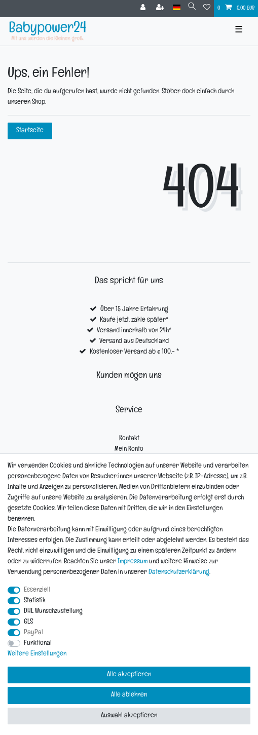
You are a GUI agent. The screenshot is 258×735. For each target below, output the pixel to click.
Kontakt (129, 439)
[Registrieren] (161, 8)
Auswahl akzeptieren (129, 716)
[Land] (176, 8)
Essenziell (37, 590)
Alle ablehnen (129, 695)
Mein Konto (129, 449)
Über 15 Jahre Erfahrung (134, 309)
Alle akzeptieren (129, 675)
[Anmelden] (144, 8)
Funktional (38, 643)
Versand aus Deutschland (134, 341)
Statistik (35, 601)
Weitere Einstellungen (37, 654)
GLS (28, 622)
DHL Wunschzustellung (53, 611)
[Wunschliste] (207, 8)
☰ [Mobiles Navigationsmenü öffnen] (239, 31)
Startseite (30, 131)
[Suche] (192, 8)
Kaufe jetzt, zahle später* (134, 320)
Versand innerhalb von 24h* (134, 331)
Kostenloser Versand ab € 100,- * (134, 352)
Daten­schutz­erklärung (179, 572)
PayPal (33, 633)
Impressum (133, 562)
